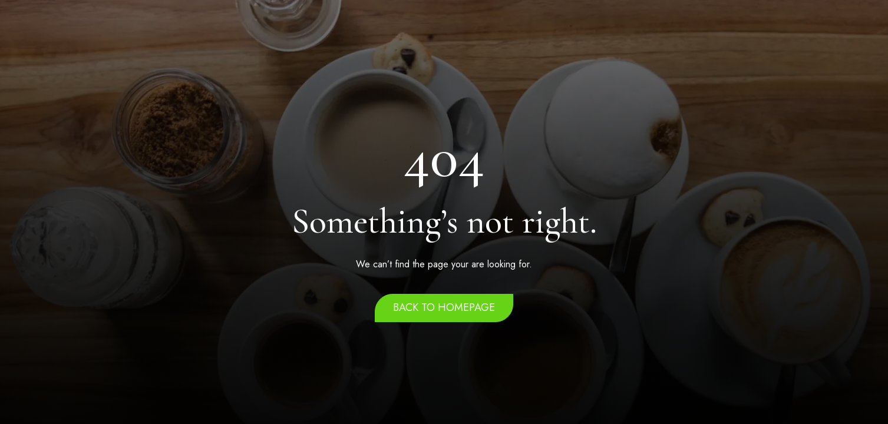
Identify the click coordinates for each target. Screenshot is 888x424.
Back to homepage (444, 307)
